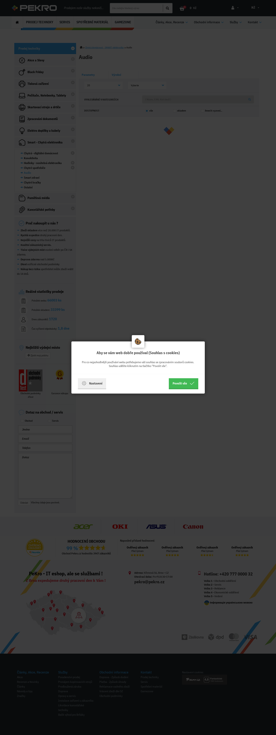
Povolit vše (183, 383)
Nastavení (92, 383)
